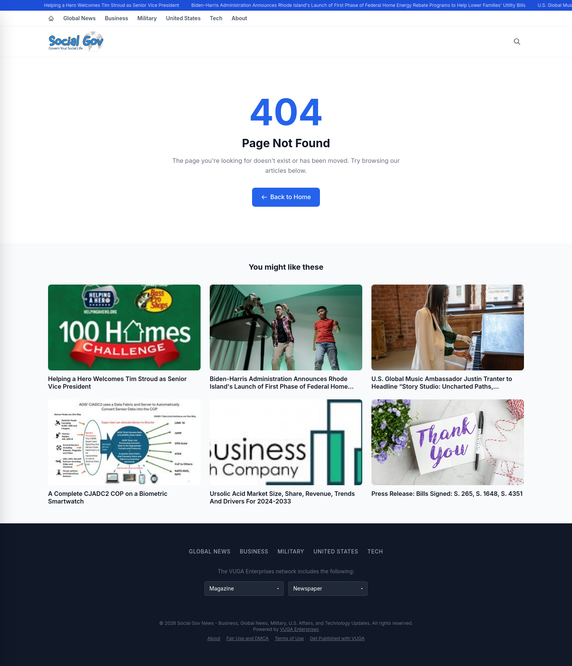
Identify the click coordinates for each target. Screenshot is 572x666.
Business (116, 18)
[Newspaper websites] (328, 588)
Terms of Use (289, 638)
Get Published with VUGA (337, 638)
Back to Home (286, 197)
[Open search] (517, 41)
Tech (216, 18)
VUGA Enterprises (299, 629)
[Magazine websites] (244, 588)
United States (183, 18)
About (239, 18)
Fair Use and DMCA (248, 638)
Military (147, 18)
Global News (79, 18)
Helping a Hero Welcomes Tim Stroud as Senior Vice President (112, 5)
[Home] (51, 18)
